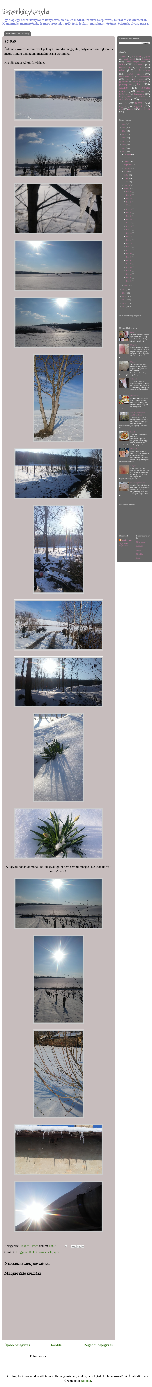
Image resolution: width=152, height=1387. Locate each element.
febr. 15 (129, 236)
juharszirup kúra (125, 85)
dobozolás (140, 67)
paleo (125, 103)
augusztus (128, 168)
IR (132, 56)
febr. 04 (129, 271)
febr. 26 (129, 198)
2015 (124, 296)
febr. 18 (129, 226)
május (126, 178)
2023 (124, 134)
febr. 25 (129, 202)
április (126, 182)
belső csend (129, 59)
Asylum (122, 56)
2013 (124, 303)
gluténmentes (138, 79)
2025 (124, 128)
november (128, 158)
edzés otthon (142, 70)
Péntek (132, 432)
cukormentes (139, 65)
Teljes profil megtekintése (124, 545)
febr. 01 (129, 281)
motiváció (124, 99)
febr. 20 (129, 219)
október (127, 161)
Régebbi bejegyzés (98, 1345)
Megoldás (133, 345)
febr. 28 (129, 192)
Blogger (86, 1380)
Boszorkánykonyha (26, 11)
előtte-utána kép (126, 76)
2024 (124, 131)
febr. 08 (129, 257)
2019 (124, 148)
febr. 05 (129, 267)
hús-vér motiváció (139, 82)
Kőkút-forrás (37, 1252)
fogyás (127, 79)
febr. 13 (129, 243)
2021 (124, 141)
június (126, 175)
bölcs (122, 64)
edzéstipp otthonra (135, 74)
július (126, 172)
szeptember (128, 165)
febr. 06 (129, 264)
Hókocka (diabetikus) (137, 483)
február (127, 189)
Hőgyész (22, 1252)
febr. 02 (129, 278)
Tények (133, 466)
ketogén (123, 87)
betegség (146, 59)
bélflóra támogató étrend (135, 62)
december (127, 154)
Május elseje (134, 396)
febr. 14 (129, 240)
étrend (131, 109)
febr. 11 (129, 250)
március (127, 185)
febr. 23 (129, 213)
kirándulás (141, 91)
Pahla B (138, 57)
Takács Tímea (127, 540)
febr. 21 (129, 216)
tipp (121, 109)
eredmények (144, 76)
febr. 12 (129, 247)
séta (49, 1252)
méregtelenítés (144, 100)
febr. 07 (129, 260)
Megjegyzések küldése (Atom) (67, 1356)
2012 (124, 307)
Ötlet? (132, 332)
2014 (124, 300)
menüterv (142, 97)
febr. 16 (129, 233)
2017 (124, 290)
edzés (122, 70)
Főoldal (57, 1345)
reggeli (138, 106)
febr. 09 (129, 254)
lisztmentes (139, 94)
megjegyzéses (125, 96)
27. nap (128, 205)
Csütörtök (133, 379)
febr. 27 (129, 195)
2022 (124, 138)
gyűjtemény (123, 82)
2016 (124, 293)
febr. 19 (129, 223)
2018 (124, 151)
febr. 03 (129, 274)
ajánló (147, 57)
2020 (124, 145)
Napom (132, 362)
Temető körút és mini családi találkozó (137, 414)
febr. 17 (129, 230)
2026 (124, 124)
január (126, 285)
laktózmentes (124, 94)
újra (56, 1252)
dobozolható (124, 67)
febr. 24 (129, 209)
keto (139, 84)
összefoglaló (144, 109)
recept (138, 102)
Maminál (133, 449)
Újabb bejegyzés (17, 1345)
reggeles (122, 106)
